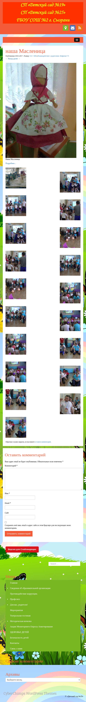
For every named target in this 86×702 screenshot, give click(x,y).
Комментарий (11, 466)
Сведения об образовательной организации (30, 588)
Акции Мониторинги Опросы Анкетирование (31, 626)
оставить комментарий (43, 442)
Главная (14, 583)
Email (8, 503)
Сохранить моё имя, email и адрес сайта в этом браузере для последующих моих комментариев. (38, 526)
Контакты (14, 643)
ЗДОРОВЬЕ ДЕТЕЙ (19, 632)
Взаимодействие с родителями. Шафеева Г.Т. (53, 56)
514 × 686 (33, 56)
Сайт (7, 513)
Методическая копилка (20, 621)
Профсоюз (15, 599)
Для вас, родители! (19, 605)
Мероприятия (16, 610)
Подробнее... (11, 163)
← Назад (9, 59)
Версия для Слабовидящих (22, 549)
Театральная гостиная (20, 615)
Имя (7, 493)
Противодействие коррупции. (24, 594)
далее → (16, 59)
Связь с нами (16, 648)
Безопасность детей (19, 637)
